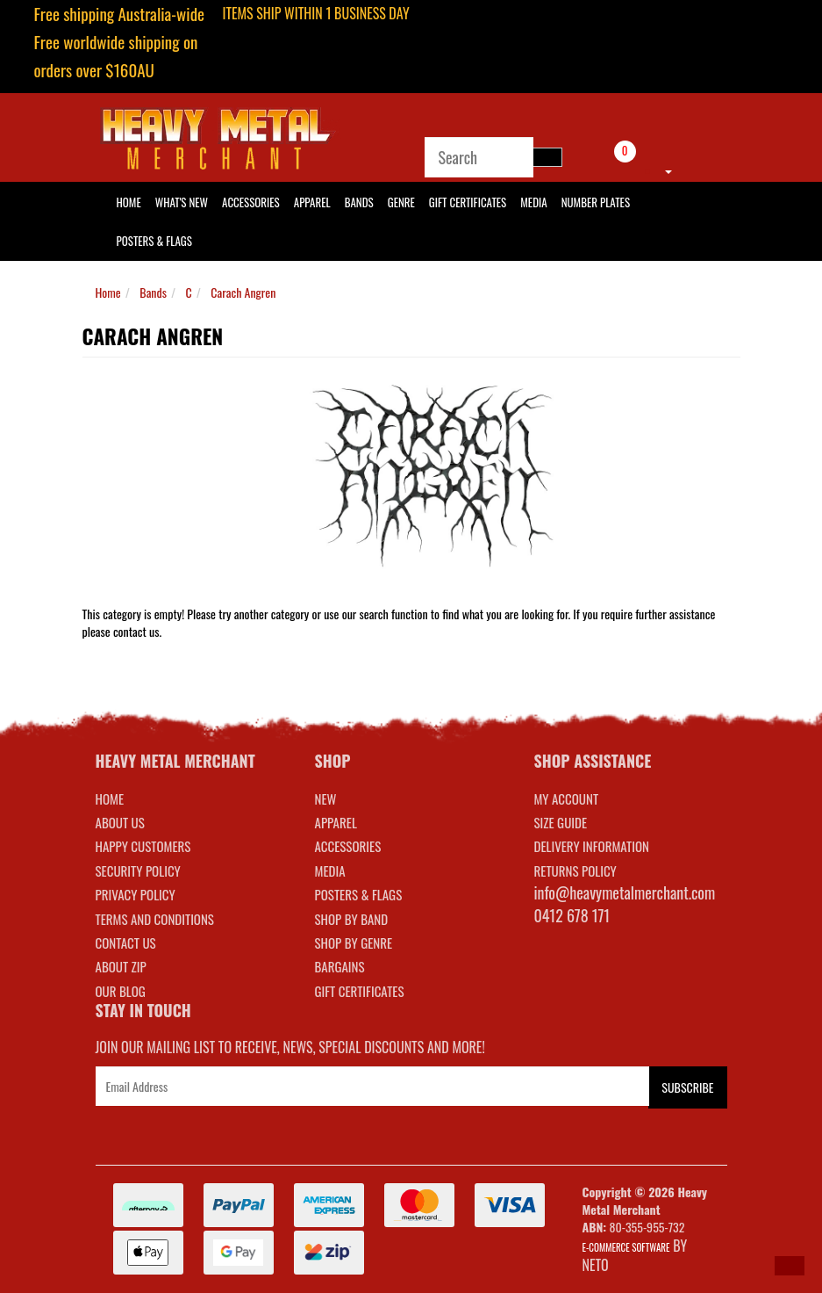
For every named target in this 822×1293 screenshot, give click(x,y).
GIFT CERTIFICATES (359, 990)
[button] (789, 1265)
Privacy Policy (135, 894)
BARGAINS (340, 966)
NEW (326, 798)
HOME (129, 202)
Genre (401, 202)
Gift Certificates (467, 202)
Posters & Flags (154, 240)
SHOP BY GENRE (354, 942)
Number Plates (595, 202)
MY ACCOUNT (566, 798)
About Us (120, 822)
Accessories (251, 202)
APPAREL (336, 822)
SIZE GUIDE (561, 822)
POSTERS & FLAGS (359, 894)
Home (108, 292)
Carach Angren (243, 292)
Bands (359, 202)
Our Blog (121, 990)
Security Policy (138, 870)
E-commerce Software (626, 1247)
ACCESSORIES (348, 846)
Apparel (312, 202)
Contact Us (126, 942)
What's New (181, 202)
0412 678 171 (572, 915)
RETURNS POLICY (575, 870)
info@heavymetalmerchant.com (625, 892)
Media (533, 202)
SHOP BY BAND (352, 918)
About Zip (121, 966)
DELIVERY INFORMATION (592, 846)
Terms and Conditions (155, 918)
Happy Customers (143, 846)
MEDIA (330, 870)
